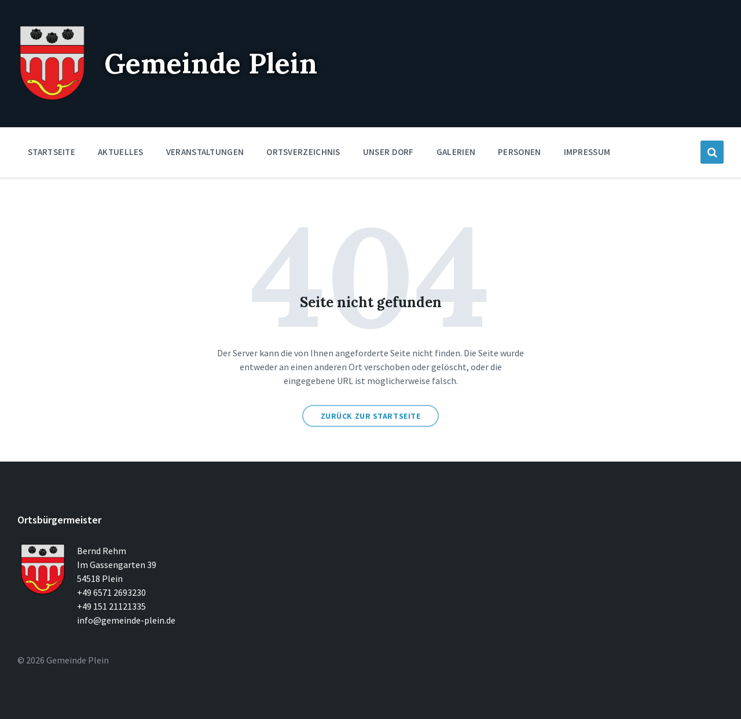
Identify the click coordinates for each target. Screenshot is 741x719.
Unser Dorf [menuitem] (388, 151)
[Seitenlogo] (52, 98)
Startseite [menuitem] (51, 151)
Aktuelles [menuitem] (121, 151)
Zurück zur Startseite (371, 416)
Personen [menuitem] (519, 151)
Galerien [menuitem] (455, 151)
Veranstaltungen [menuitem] (205, 151)
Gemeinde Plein (210, 63)
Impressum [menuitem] (587, 151)
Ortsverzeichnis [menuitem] (303, 151)
